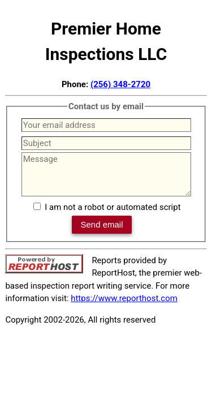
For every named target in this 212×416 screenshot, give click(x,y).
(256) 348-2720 (120, 84)
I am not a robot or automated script (112, 207)
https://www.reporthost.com (124, 298)
